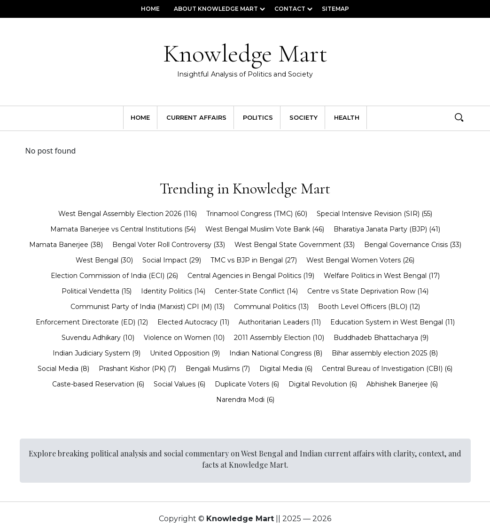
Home (150, 8)
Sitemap (335, 8)
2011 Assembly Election (279, 337)
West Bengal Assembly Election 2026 (127, 213)
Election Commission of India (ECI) (114, 275)
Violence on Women (184, 337)
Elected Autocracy (193, 322)
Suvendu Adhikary (98, 337)
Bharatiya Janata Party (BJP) (387, 229)
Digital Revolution (322, 384)
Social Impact (171, 260)
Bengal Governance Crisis (412, 244)
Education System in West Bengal (392, 322)
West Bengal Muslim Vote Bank (264, 229)
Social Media (63, 368)
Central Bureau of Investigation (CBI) (387, 368)
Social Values (179, 384)
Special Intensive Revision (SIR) (374, 213)
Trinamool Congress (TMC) (256, 213)
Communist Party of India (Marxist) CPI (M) (147, 306)
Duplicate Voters (247, 384)
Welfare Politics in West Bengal (382, 275)
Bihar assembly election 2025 (385, 353)
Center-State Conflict (256, 291)
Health (346, 117)
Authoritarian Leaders (280, 322)
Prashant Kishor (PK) (137, 368)
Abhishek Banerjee (402, 384)
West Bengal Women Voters (360, 260)
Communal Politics (271, 306)
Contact (289, 8)
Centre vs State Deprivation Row (367, 291)
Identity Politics (173, 291)
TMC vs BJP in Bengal (253, 260)
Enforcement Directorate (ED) (92, 322)
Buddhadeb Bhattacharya (381, 337)
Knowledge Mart (245, 60)
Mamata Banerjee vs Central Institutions (123, 229)
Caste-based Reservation (98, 384)
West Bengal (104, 260)
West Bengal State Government (294, 244)
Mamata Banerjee (66, 244)
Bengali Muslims (218, 368)
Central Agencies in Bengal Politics (250, 275)
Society (303, 117)
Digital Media (285, 368)
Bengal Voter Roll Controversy (168, 244)
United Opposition (185, 353)
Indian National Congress (275, 353)
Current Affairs (196, 117)
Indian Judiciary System (96, 353)
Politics (258, 117)
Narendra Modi (245, 399)
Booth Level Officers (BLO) (369, 306)
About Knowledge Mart (216, 8)
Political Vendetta (97, 291)
